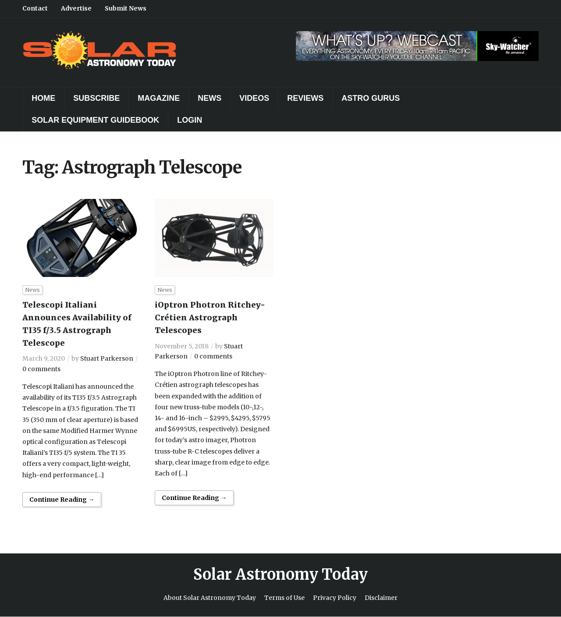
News (209, 98)
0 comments (41, 369)
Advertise (76, 8)
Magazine (159, 98)
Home (43, 98)
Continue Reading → (61, 500)
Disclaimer (381, 598)
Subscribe (96, 98)
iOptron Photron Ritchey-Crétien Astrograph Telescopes (210, 317)
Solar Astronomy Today (280, 574)
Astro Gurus (370, 98)
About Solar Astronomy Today (209, 598)
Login (189, 120)
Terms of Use (284, 598)
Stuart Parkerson (106, 358)
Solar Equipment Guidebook (95, 120)
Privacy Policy (334, 598)
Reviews (305, 98)
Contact (35, 8)
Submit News (125, 8)
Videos (254, 98)
